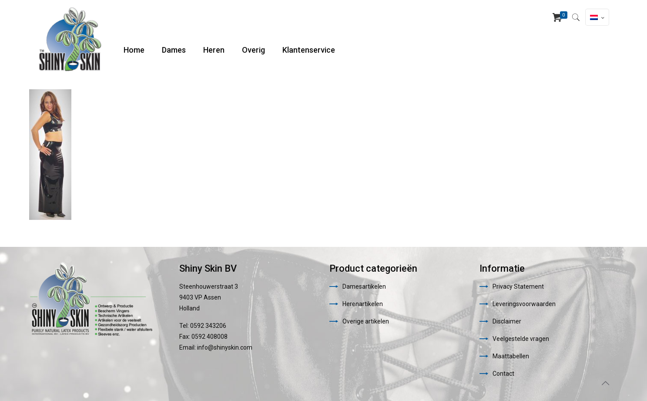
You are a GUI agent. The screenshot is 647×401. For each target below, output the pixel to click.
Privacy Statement (518, 286)
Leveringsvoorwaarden (524, 303)
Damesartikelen (364, 286)
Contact (503, 373)
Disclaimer (507, 321)
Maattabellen (511, 356)
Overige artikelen (365, 321)
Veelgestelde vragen (521, 338)
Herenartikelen (362, 303)
